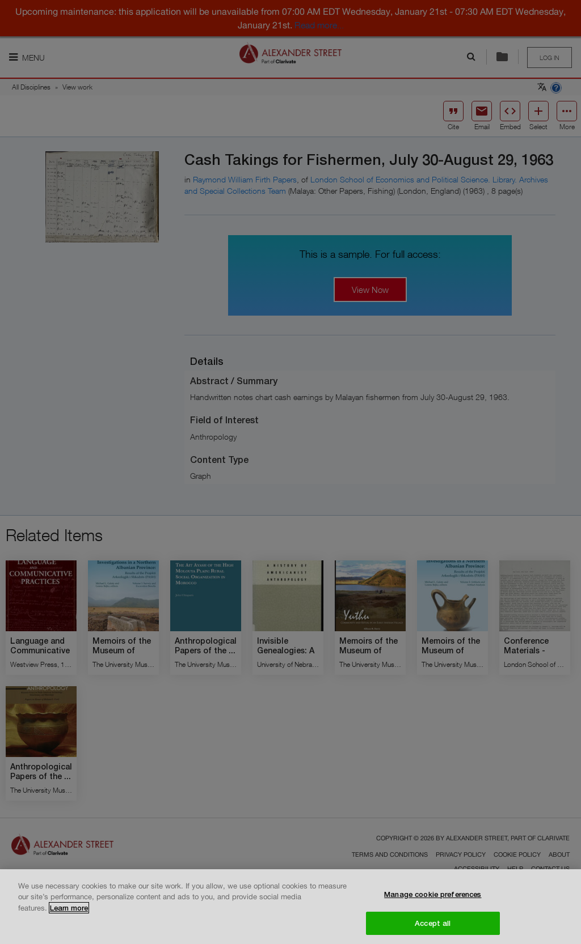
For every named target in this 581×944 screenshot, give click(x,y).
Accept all (433, 927)
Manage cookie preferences (432, 898)
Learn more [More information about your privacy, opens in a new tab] (69, 911)
